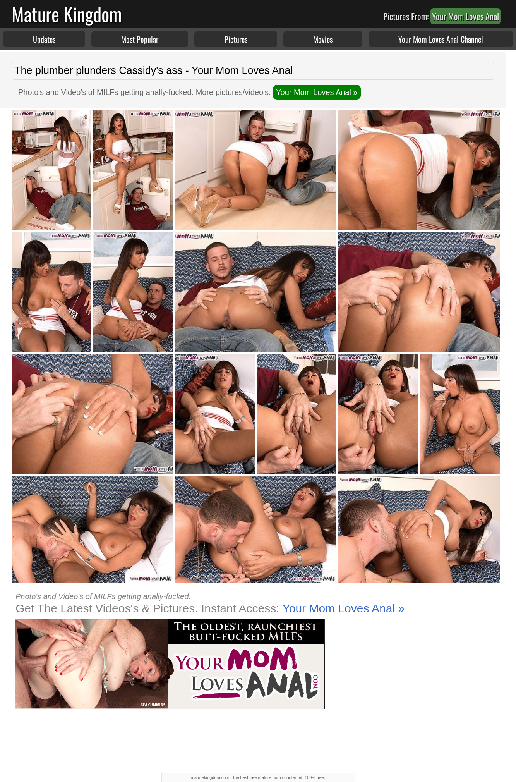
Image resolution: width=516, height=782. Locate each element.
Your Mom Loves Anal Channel (440, 39)
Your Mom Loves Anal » (317, 92)
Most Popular (139, 39)
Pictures (236, 39)
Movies (323, 39)
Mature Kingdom (67, 13)
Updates (44, 39)
